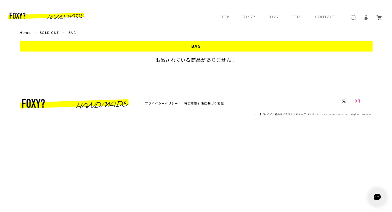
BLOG (273, 17)
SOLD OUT (49, 32)
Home (25, 32)
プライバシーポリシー (161, 103)
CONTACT (325, 17)
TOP (225, 17)
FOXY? (248, 17)
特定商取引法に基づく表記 (204, 103)
